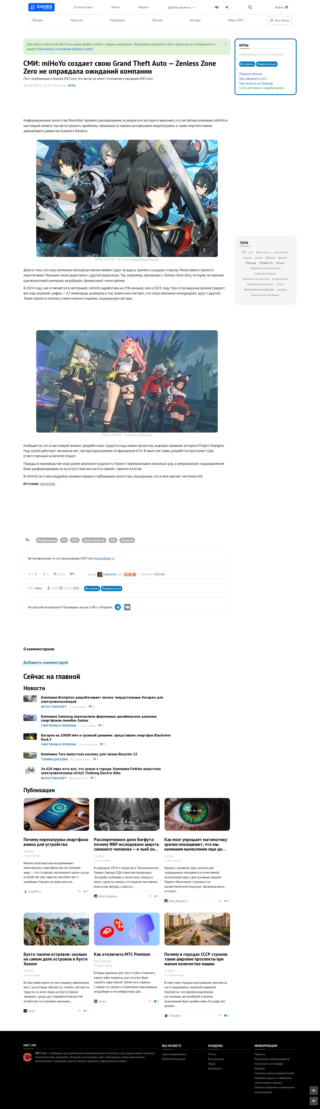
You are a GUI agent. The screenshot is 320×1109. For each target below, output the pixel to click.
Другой (282, 257)
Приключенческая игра (255, 278)
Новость (266, 262)
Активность (215, 1068)
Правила (260, 1054)
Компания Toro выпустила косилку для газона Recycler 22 (89, 754)
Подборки (117, 20)
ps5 (251, 252)
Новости (76, 20)
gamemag (47, 483)
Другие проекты (181, 7)
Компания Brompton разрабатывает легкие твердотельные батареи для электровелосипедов (102, 699)
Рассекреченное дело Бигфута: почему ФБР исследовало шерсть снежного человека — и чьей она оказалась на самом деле (126, 847)
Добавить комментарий (45, 662)
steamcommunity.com (145, 259)
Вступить (92, 588)
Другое (270, 257)
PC (244, 252)
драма (258, 257)
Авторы (195, 20)
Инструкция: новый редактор (272, 1059)
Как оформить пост (253, 78)
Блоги (115, 7)
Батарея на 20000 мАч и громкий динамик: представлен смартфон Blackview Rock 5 (106, 737)
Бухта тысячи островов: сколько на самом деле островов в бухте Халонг (56, 959)
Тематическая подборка (258, 289)
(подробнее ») (104, 558)
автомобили (281, 252)
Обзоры (37, 20)
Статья (279, 284)
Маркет (143, 7)
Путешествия (82, 7)
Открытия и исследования (265, 268)
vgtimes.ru (145, 435)
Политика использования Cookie (274, 1073)
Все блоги (279, 20)
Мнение (250, 263)
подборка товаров (265, 273)
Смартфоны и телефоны (58, 725)
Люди (211, 1064)
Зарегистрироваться (174, 1054)
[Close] (225, 44)
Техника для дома (54, 759)
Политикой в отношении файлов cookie (64, 49)
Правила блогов (250, 74)
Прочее (157, 20)
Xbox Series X (263, 252)
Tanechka (174, 1015)
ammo (102, 1001)
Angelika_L (34, 891)
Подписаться (111, 588)
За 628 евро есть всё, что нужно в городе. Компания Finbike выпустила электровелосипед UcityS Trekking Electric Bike (101, 770)
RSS (76, 588)
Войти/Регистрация (173, 1059)
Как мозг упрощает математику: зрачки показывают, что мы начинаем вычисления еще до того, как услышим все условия (196, 847)
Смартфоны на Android (260, 284)
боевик (247, 257)
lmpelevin (110, 574)
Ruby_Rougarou (108, 896)
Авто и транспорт (54, 707)
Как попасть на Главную (256, 83)
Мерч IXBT (236, 20)
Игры (72, 85)
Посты (212, 1054)
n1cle (31, 1011)
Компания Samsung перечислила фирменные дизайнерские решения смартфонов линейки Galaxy (98, 718)
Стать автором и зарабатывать (261, 88)
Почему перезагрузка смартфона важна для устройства (56, 842)
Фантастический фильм (265, 295)
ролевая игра (280, 278)
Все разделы (216, 1059)
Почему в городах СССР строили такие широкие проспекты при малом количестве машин (195, 959)
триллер (282, 289)
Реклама (260, 1068)
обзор (280, 263)
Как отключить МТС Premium (122, 954)
